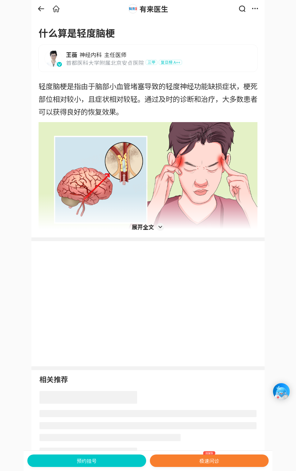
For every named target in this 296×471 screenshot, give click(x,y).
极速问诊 (209, 459)
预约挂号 (87, 460)
